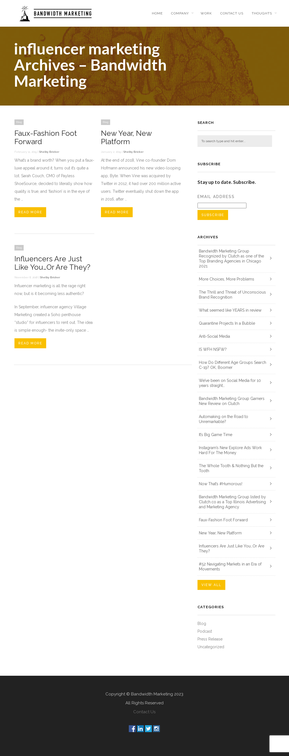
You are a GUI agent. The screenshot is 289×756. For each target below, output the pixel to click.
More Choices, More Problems (226, 279)
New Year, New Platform (126, 137)
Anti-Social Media (214, 336)
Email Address (216, 196)
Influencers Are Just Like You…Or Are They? (52, 263)
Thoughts (262, 13)
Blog (19, 122)
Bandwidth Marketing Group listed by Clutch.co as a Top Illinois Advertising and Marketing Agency (232, 502)
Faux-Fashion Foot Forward (223, 520)
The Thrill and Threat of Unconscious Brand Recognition (232, 294)
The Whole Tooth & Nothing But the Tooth (231, 468)
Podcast (204, 631)
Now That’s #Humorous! (220, 484)
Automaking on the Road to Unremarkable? (223, 419)
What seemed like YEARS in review (230, 310)
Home (157, 13)
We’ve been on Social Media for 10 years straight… (230, 383)
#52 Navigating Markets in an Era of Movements (230, 566)
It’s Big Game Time (215, 434)
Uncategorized (210, 647)
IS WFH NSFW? (213, 349)
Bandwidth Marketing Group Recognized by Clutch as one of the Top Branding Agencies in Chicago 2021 (231, 258)
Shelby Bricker (49, 151)
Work (206, 13)
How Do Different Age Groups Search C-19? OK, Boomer (232, 365)
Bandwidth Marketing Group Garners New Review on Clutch (232, 401)
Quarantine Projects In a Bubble (227, 323)
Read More (30, 212)
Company (180, 13)
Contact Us (144, 711)
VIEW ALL (211, 585)
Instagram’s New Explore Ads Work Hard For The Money (230, 450)
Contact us (231, 13)
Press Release (210, 639)
